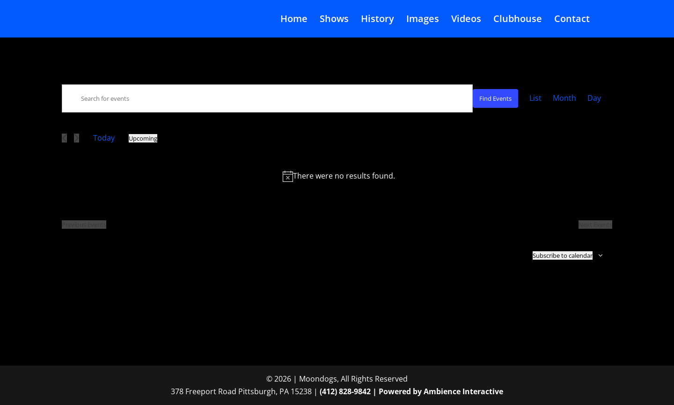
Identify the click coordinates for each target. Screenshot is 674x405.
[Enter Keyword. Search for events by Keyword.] (267, 98)
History (377, 20)
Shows (334, 20)
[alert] (339, 176)
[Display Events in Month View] (564, 98)
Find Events (495, 98)
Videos (466, 20)
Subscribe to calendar (563, 255)
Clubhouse (517, 20)
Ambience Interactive (463, 391)
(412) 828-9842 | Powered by (372, 391)
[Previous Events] (64, 138)
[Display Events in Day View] (594, 98)
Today (104, 138)
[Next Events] (76, 138)
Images (422, 20)
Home (294, 20)
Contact (572, 20)
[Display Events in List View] (535, 98)
